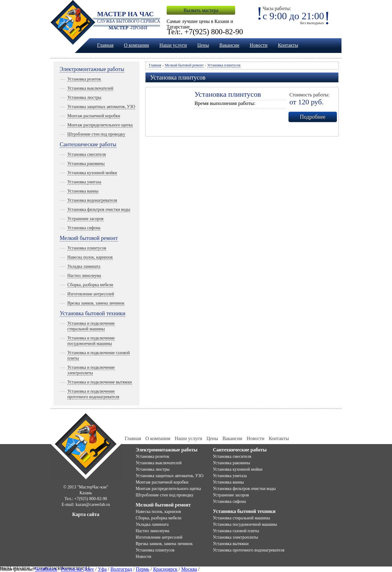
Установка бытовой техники (92, 313)
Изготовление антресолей (90, 294)
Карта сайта (86, 514)
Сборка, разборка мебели (90, 284)
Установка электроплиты (235, 537)
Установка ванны (82, 191)
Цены (203, 45)
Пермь (142, 569)
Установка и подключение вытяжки (99, 382)
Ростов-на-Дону (77, 569)
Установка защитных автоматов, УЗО (101, 106)
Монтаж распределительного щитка (100, 125)
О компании (136, 45)
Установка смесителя (86, 154)
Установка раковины (86, 163)
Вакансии (229, 45)
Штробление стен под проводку (96, 134)
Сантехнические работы (88, 144)
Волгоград (121, 569)
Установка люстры (84, 97)
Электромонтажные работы (92, 69)
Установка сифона (83, 228)
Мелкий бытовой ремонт (89, 238)
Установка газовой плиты (236, 531)
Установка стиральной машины (241, 518)
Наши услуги (173, 45)
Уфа (102, 569)
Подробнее (312, 117)
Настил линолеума (84, 275)
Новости (258, 45)
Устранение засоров (85, 218)
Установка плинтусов (86, 248)
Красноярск (165, 569)
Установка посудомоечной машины (245, 524)
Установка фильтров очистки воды (98, 209)
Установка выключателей (90, 88)
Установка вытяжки (231, 543)
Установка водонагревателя (92, 200)
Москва (189, 569)
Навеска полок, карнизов (90, 257)
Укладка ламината (83, 266)
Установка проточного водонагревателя (249, 550)
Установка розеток (84, 79)
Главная (105, 45)
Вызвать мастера (200, 10)
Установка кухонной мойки (92, 172)
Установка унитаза (84, 182)
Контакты (288, 45)
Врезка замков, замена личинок (95, 303)
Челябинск (46, 569)
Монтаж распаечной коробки (93, 116)
